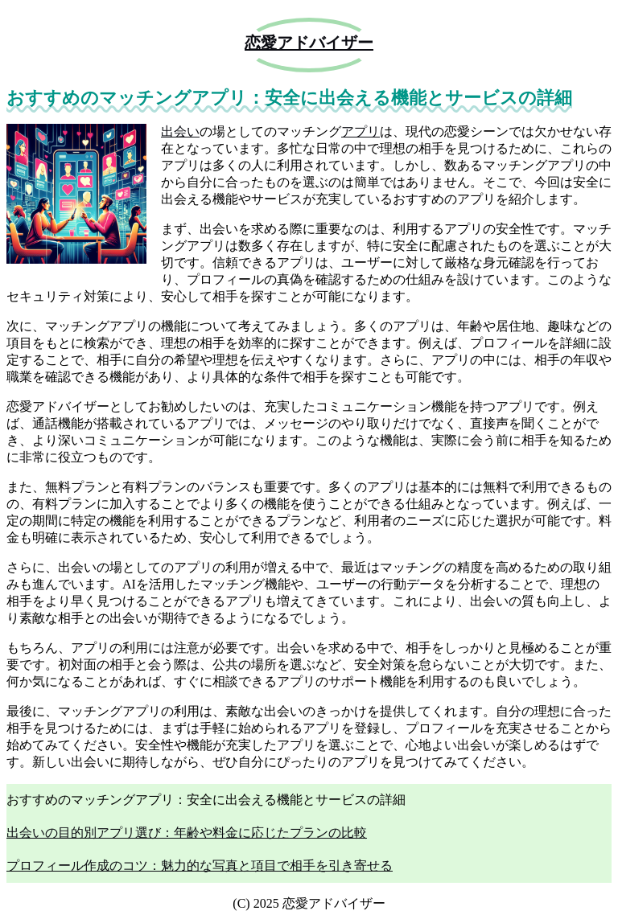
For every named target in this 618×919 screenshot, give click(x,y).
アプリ (360, 131)
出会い (180, 131)
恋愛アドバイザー (309, 42)
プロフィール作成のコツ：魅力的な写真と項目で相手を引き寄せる (199, 865)
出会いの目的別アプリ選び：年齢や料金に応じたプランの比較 (186, 832)
